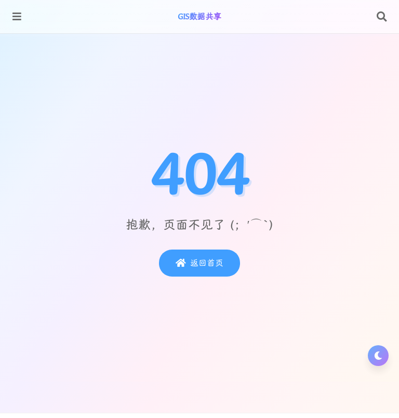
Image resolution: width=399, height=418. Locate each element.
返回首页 (199, 263)
